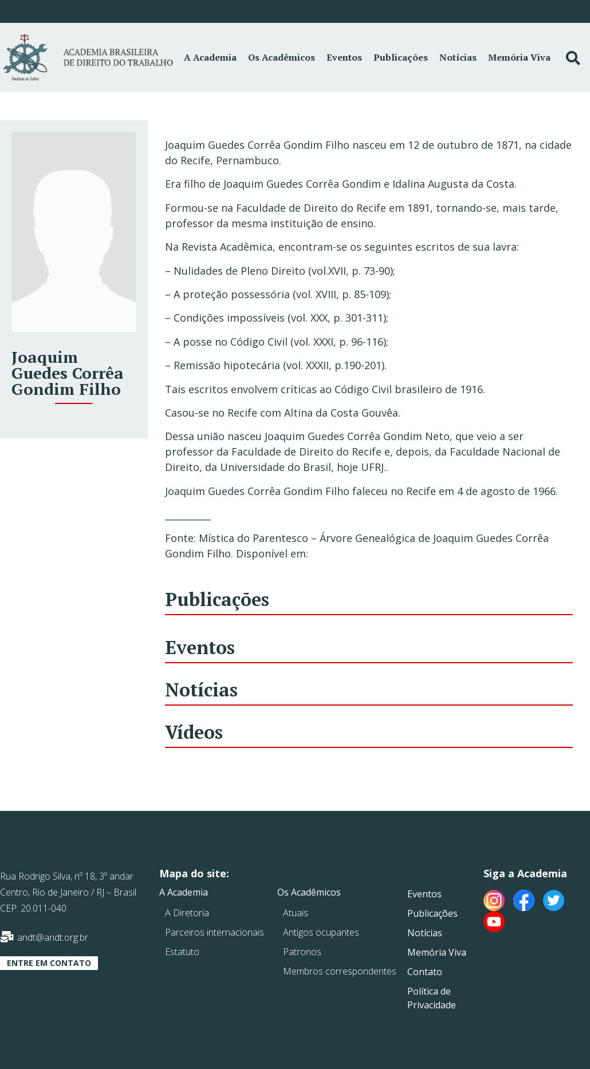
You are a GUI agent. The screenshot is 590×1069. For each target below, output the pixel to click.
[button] (49, 963)
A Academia (210, 57)
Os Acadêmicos (281, 57)
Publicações (400, 57)
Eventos (344, 57)
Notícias (458, 57)
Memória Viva (519, 57)
